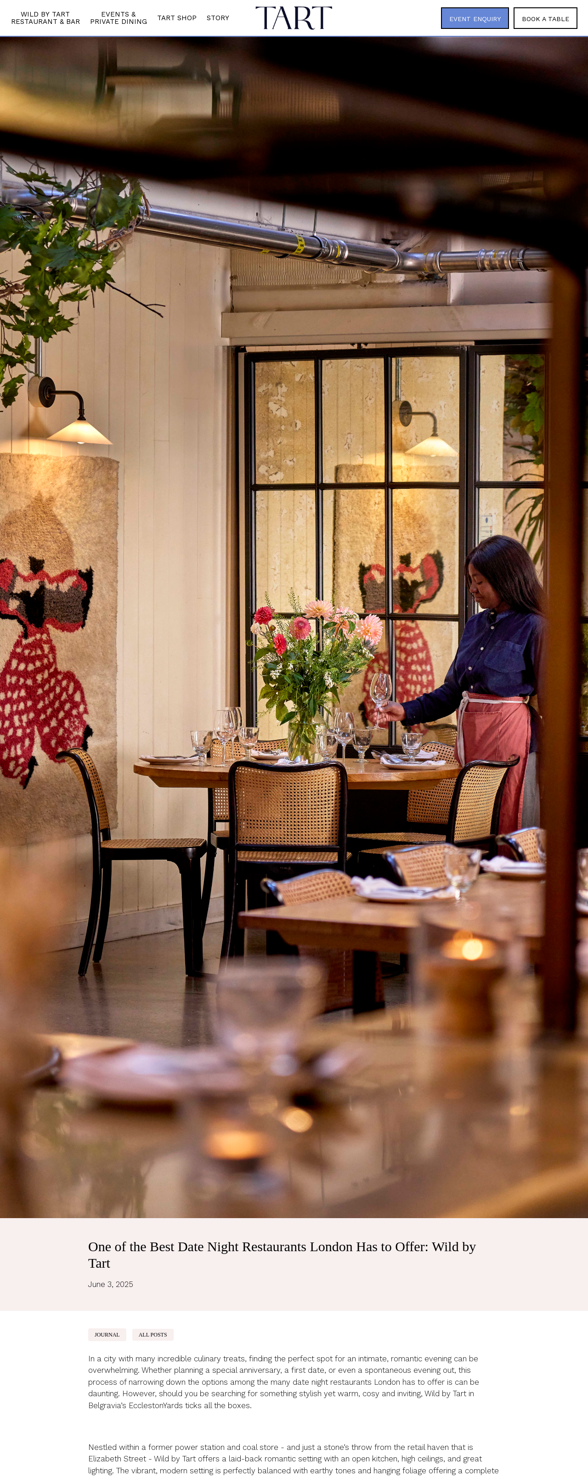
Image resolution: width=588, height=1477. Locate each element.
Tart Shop (177, 18)
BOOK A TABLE (545, 18)
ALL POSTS (153, 1335)
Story (218, 18)
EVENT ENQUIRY (475, 18)
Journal (107, 1335)
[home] (294, 18)
